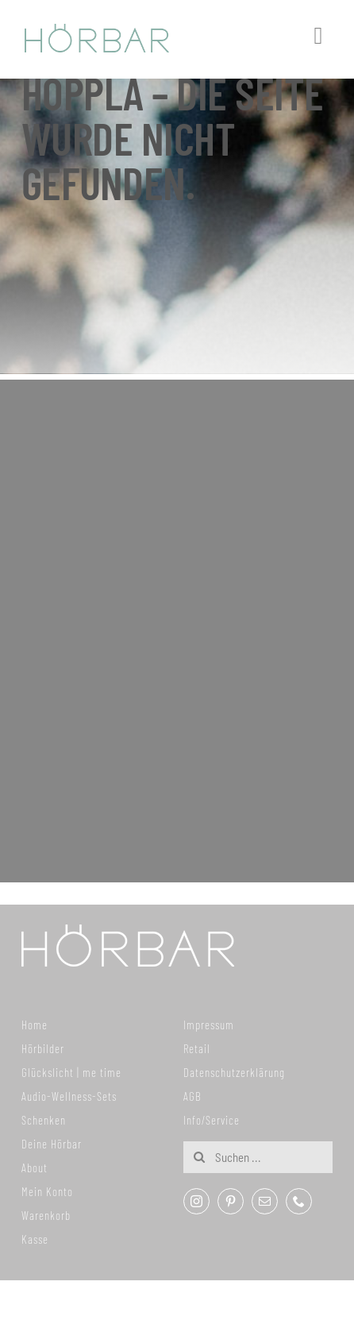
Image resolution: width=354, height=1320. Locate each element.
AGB (192, 1096)
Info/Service (211, 1120)
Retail (196, 1048)
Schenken (43, 1120)
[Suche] (199, 1157)
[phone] (299, 1201)
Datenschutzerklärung (234, 1072)
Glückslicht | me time (71, 1072)
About (34, 1167)
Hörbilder (42, 1048)
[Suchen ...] (258, 1157)
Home (34, 1024)
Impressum (208, 1024)
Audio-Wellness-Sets (69, 1096)
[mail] (265, 1201)
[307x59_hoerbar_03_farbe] (97, 31)
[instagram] (196, 1201)
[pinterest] (230, 1201)
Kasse (34, 1239)
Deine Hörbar (51, 1144)
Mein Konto (47, 1191)
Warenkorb (46, 1215)
